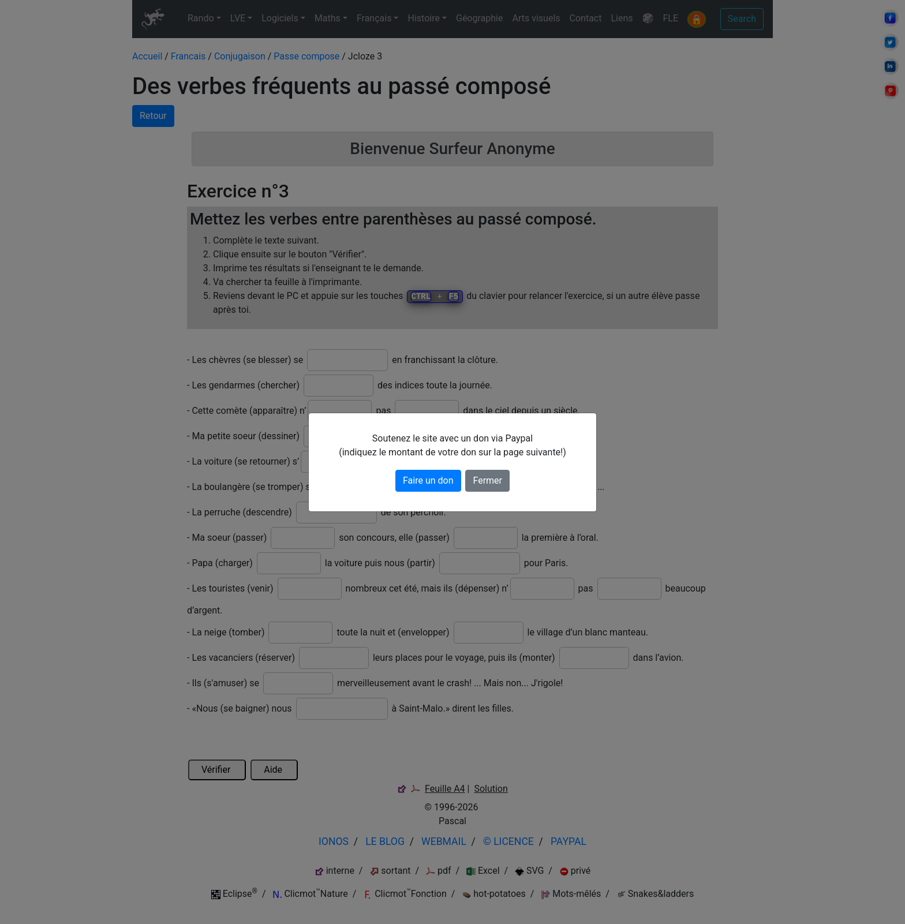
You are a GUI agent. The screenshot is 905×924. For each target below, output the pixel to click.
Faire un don (428, 480)
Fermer (487, 480)
